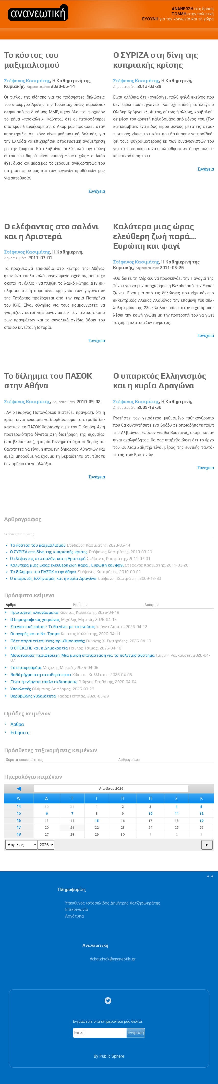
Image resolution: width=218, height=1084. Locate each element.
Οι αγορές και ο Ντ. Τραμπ (65, 633)
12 (201, 813)
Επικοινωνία (76, 909)
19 (201, 820)
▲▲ (210, 875)
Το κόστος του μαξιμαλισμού (31, 59)
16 (19, 820)
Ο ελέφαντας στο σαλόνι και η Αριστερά (51, 231)
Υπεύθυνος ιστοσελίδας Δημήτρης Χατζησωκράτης (112, 903)
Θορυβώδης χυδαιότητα (59, 696)
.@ (113, 959)
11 (177, 813)
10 (150, 813)
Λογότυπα (74, 916)
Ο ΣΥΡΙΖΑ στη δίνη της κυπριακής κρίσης (155, 59)
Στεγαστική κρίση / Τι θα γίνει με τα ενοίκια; (78, 626)
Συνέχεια (97, 191)
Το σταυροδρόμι (54, 667)
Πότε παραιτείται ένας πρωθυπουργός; (80, 641)
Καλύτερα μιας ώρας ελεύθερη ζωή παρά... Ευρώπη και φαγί (154, 236)
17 (19, 827)
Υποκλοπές (52, 688)
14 (19, 806)
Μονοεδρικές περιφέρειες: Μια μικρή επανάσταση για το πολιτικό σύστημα (110, 658)
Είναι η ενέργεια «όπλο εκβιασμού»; (73, 681)
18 (19, 834)
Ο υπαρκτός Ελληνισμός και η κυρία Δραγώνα (159, 380)
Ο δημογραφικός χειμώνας (63, 619)
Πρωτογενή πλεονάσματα (64, 612)
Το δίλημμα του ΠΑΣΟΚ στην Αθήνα (48, 380)
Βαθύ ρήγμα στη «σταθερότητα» (71, 674)
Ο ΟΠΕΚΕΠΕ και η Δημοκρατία (65, 648)
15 (19, 813)
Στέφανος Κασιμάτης (27, 80)
